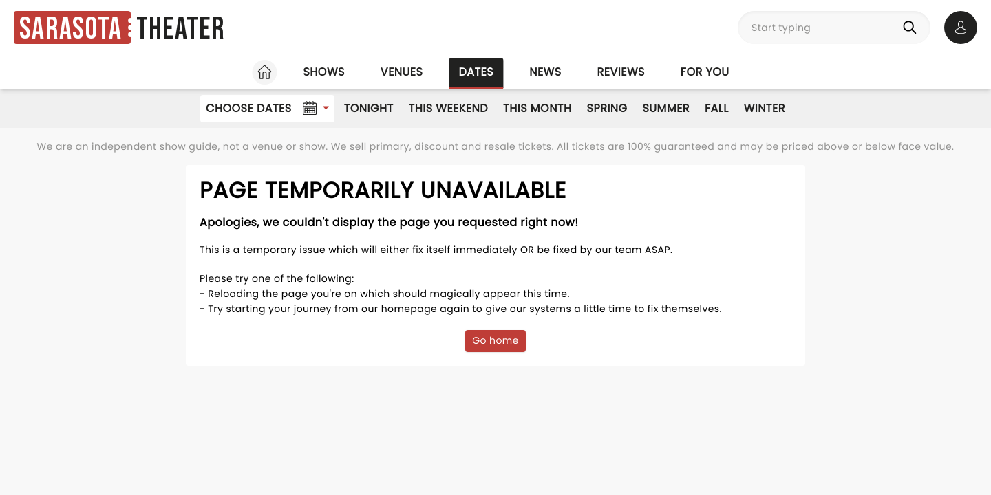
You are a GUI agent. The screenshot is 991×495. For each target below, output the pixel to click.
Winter (764, 108)
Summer (666, 108)
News (545, 72)
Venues (402, 72)
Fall (717, 108)
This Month (537, 108)
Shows (323, 72)
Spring (607, 108)
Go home (495, 340)
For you (705, 72)
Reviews (621, 72)
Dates (475, 72)
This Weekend (448, 108)
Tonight (369, 108)
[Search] (912, 27)
